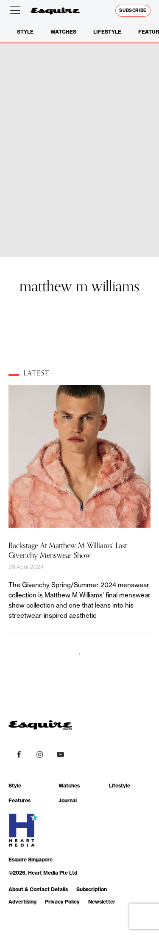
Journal (68, 800)
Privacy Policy (62, 901)
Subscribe (133, 10)
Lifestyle (107, 31)
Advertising (22, 901)
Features (19, 800)
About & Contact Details (38, 889)
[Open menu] (16, 11)
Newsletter (101, 901)
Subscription (91, 889)
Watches (63, 31)
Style (25, 31)
